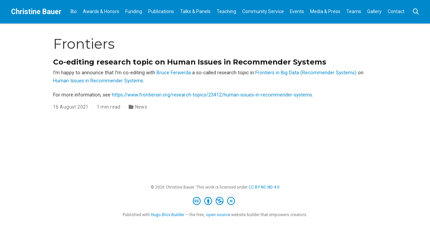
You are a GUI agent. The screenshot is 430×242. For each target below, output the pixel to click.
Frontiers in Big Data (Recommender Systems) (305, 73)
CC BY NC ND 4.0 (264, 187)
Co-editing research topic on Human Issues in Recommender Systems (189, 61)
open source (218, 214)
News (141, 107)
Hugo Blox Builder (167, 214)
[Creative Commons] (215, 201)
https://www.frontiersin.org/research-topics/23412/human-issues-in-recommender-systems (212, 95)
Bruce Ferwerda (174, 73)
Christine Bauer (36, 11)
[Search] (416, 12)
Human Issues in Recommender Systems (98, 81)
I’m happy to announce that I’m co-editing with (105, 73)
